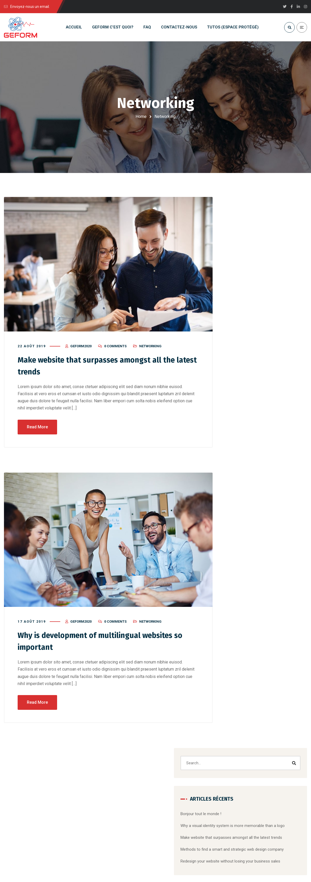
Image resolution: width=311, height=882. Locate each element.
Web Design (239, 616)
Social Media (239, 604)
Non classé (238, 593)
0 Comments (115, 348)
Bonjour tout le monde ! (249, 265)
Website (238, 507)
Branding (239, 484)
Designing (287, 484)
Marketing (239, 495)
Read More (37, 428)
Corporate (262, 484)
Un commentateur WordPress (254, 390)
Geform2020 (81, 348)
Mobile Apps (267, 495)
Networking (150, 348)
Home (141, 116)
